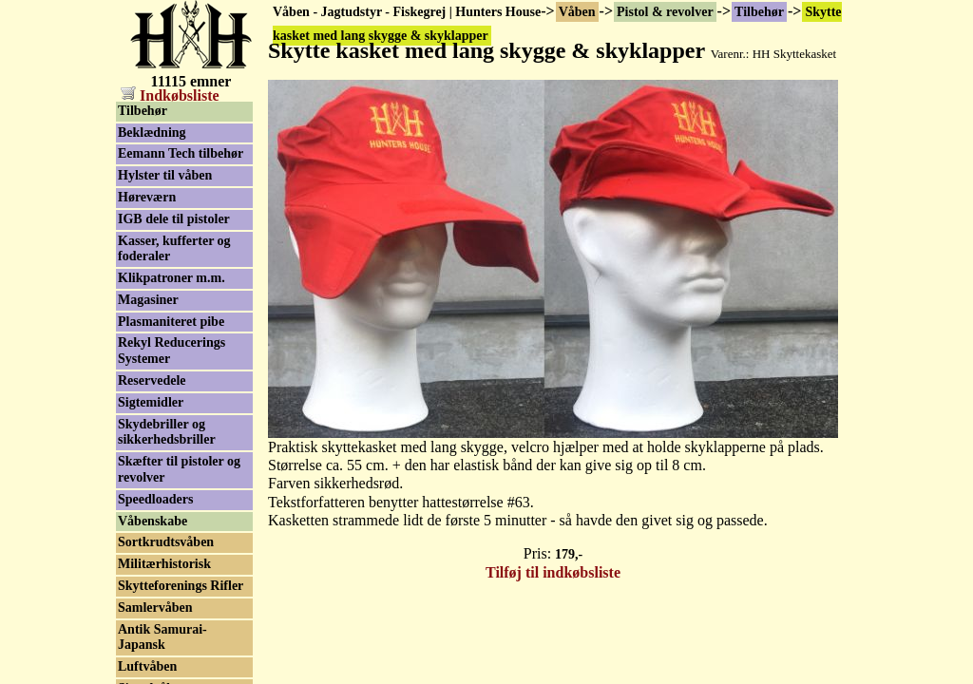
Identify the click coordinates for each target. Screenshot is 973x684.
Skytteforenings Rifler (180, 586)
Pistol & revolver (665, 12)
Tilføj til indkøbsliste (553, 572)
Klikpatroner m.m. (171, 278)
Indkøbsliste (170, 95)
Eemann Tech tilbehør (180, 153)
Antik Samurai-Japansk (162, 637)
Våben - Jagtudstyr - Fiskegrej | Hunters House (407, 12)
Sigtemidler (150, 402)
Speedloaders (155, 499)
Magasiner (148, 300)
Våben (577, 12)
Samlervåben (155, 607)
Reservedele (152, 380)
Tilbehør (759, 12)
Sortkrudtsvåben (166, 542)
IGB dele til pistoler (174, 219)
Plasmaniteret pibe (171, 321)
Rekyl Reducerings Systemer (171, 350)
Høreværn (147, 197)
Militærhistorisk (164, 564)
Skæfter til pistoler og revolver (179, 469)
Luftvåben (147, 666)
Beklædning (152, 132)
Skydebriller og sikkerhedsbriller (167, 432)
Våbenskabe (152, 521)
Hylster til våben (165, 175)
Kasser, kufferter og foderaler (174, 249)
